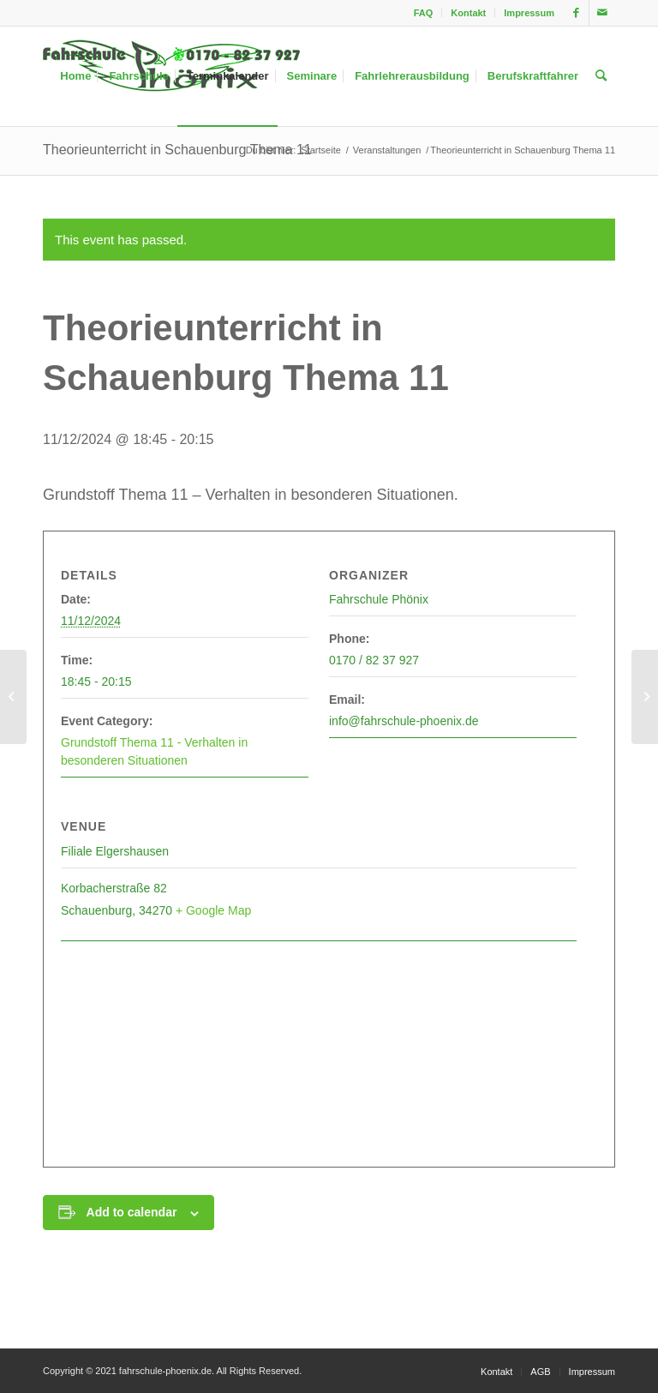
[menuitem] (424, 13)
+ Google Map (213, 910)
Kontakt (468, 13)
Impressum (529, 13)
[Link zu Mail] (602, 13)
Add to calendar (132, 1212)
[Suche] (601, 76)
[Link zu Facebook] (576, 13)
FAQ (424, 13)
